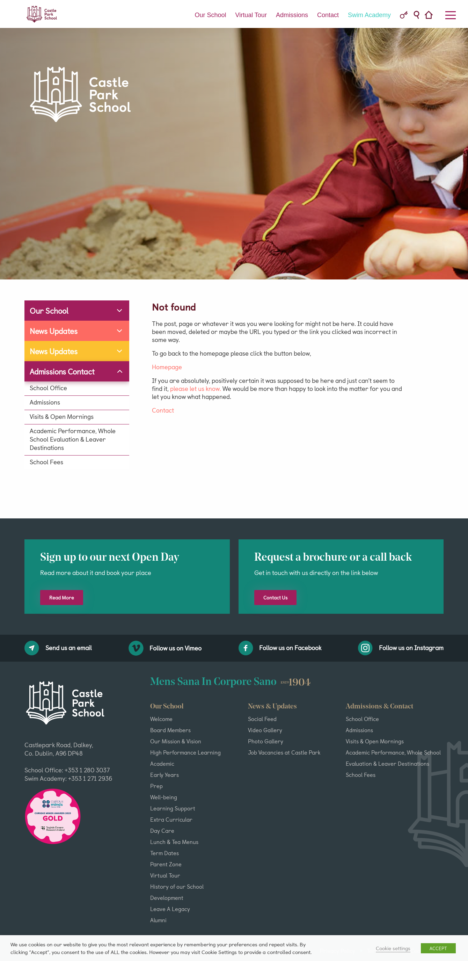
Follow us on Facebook (280, 648)
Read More (61, 597)
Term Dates (164, 853)
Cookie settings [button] (393, 948)
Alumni (158, 920)
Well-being (163, 797)
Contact (328, 15)
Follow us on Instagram (401, 648)
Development (166, 897)
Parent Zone (166, 864)
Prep (156, 785)
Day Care (162, 830)
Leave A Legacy (170, 908)
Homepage (167, 366)
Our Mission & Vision (175, 741)
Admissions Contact (62, 371)
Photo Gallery (265, 741)
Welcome (161, 718)
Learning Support (172, 808)
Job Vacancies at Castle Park (284, 752)
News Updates (54, 330)
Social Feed (262, 718)
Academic (162, 763)
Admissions (292, 15)
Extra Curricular (171, 819)
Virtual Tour (250, 15)
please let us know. (195, 388)
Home (431, 15)
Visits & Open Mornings (62, 416)
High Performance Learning (185, 752)
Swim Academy (369, 15)
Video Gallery (265, 730)
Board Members (170, 730)
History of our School (177, 886)
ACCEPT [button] (438, 948)
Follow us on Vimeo (165, 648)
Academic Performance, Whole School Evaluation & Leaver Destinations (73, 439)
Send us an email (58, 648)
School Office (48, 388)
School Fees (46, 462)
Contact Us (275, 597)
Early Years (164, 774)
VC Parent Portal (404, 15)
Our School (210, 15)
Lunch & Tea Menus (174, 841)
